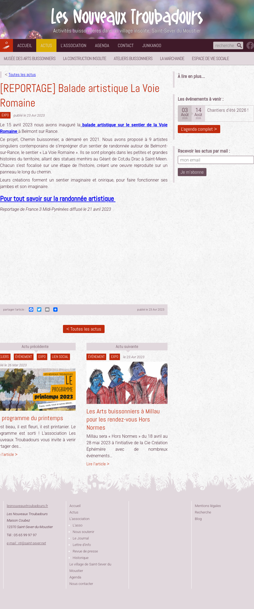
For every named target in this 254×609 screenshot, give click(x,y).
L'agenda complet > (199, 129)
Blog (198, 519)
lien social (60, 356)
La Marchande (172, 58)
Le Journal (81, 538)
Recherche (203, 512)
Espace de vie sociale (210, 58)
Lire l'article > (97, 464)
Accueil (24, 45)
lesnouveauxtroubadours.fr (27, 506)
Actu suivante (127, 346)
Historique (80, 558)
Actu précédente (35, 346)
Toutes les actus (22, 74)
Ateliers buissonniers (133, 58)
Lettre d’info (82, 545)
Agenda (102, 45)
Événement (23, 356)
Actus (46, 45)
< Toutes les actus (83, 329)
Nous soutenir (83, 532)
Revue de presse (85, 551)
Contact (126, 45)
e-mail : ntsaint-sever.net (26, 543)
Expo (5, 115)
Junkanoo (151, 45)
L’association (73, 45)
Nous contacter (81, 584)
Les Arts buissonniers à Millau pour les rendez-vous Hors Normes (123, 419)
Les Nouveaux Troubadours (127, 16)
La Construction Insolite (84, 58)
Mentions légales (208, 506)
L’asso (77, 525)
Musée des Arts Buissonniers (29, 58)
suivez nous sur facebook (250, 45)
